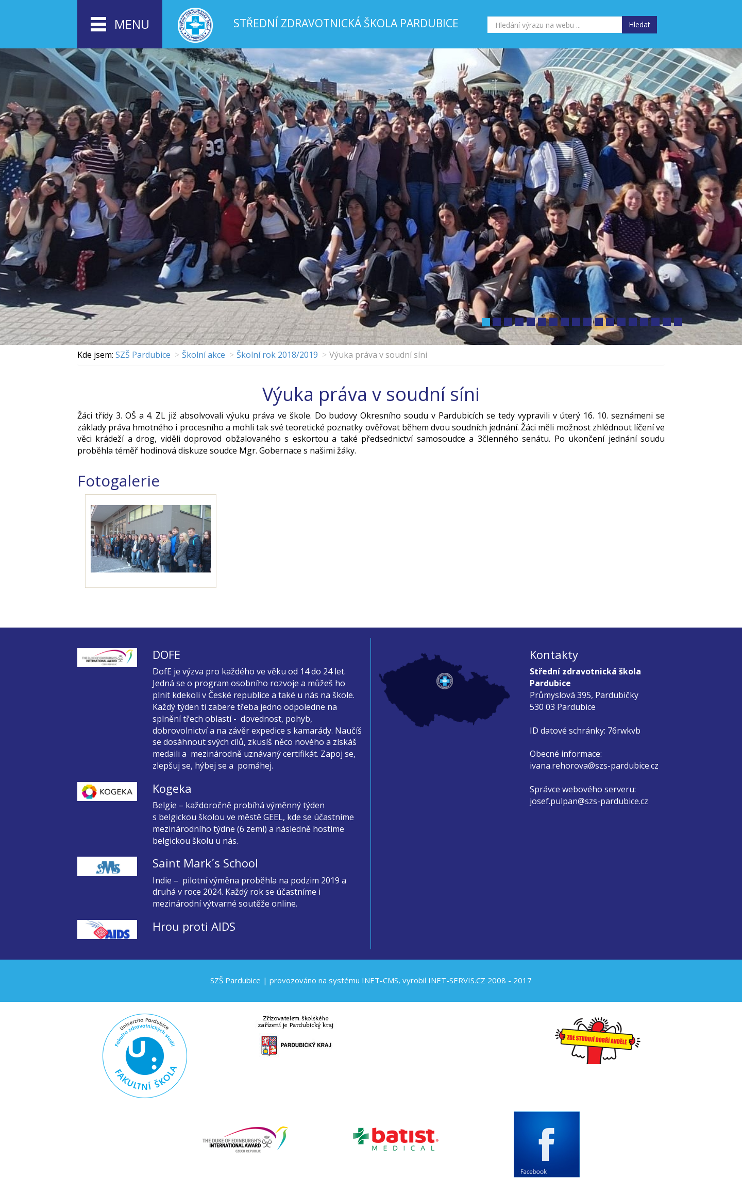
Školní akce (203, 354)
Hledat (639, 24)
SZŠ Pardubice (143, 354)
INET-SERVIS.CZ (456, 980)
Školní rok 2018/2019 (277, 354)
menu (120, 24)
